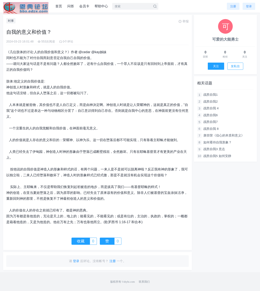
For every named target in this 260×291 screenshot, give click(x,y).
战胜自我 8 (211, 128)
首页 (58, 6)
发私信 (235, 66)
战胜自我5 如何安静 (217, 156)
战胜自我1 (210, 94)
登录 (249, 6)
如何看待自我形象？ (217, 142)
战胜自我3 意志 (214, 149)
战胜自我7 (210, 122)
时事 (11, 20)
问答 (70, 6)
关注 (216, 66)
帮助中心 (101, 6)
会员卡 (84, 6)
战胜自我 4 (211, 108)
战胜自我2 (210, 101)
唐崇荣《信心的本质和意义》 (223, 135)
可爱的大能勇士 (225, 39)
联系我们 (144, 281)
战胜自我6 (210, 115)
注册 (233, 6)
